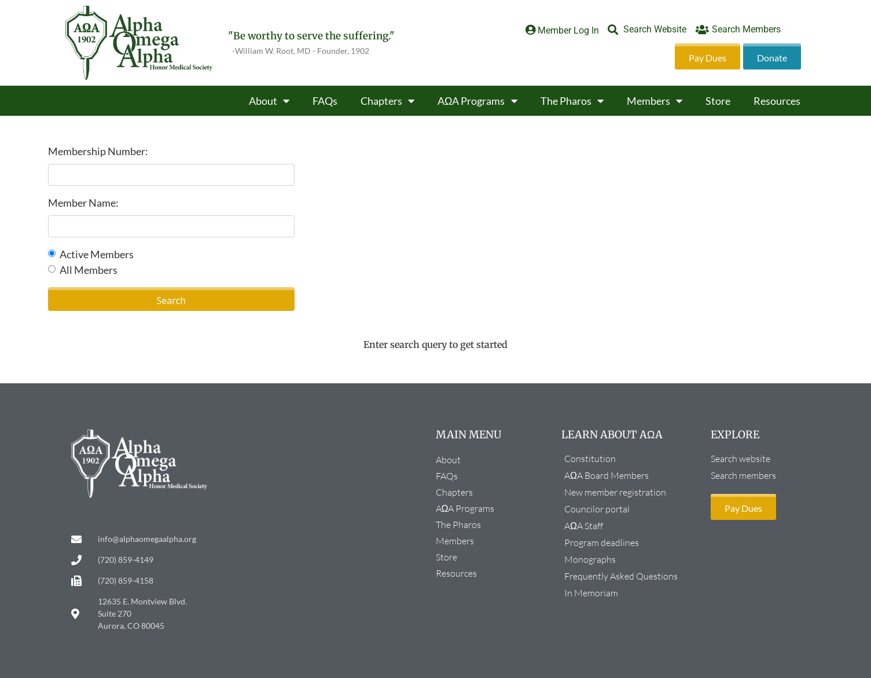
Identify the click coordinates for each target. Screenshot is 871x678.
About (269, 101)
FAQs (325, 100)
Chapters (387, 101)
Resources (777, 100)
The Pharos (572, 101)
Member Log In (568, 30)
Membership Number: (98, 151)
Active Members (97, 254)
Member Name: (83, 202)
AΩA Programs (477, 101)
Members (654, 101)
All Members (88, 269)
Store (717, 100)
